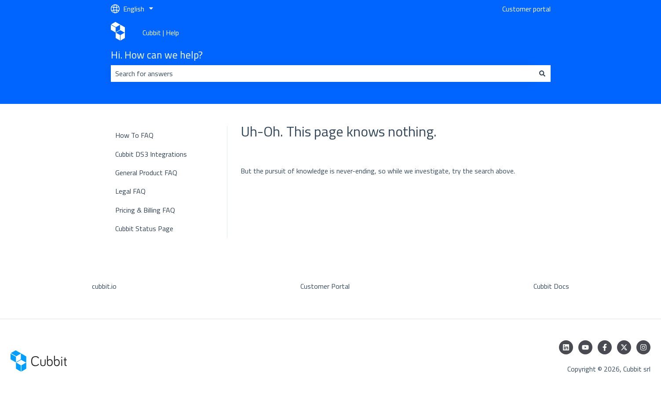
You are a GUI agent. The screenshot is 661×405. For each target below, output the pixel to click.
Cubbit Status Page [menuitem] (144, 228)
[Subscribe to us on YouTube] (585, 347)
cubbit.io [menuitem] (104, 286)
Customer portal (526, 9)
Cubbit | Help (160, 32)
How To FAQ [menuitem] (134, 135)
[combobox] (322, 73)
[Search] (542, 73)
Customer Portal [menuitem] (325, 286)
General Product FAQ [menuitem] (146, 172)
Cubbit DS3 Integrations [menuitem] (151, 154)
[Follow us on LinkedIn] (566, 347)
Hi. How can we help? (157, 55)
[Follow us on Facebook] (605, 347)
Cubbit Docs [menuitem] (551, 286)
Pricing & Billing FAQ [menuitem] (145, 210)
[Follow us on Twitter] (624, 347)
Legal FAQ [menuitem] (130, 191)
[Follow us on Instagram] (643, 347)
